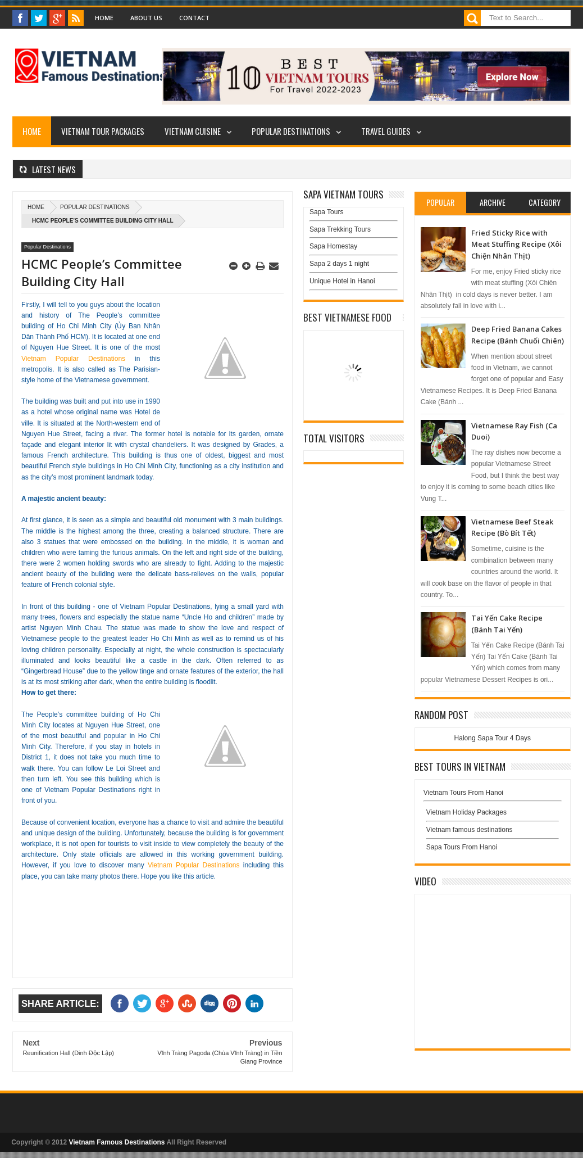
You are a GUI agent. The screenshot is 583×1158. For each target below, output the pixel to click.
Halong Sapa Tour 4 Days (492, 738)
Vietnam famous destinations (469, 830)
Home (104, 17)
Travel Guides (386, 131)
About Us (146, 17)
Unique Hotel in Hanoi (342, 281)
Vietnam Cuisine (193, 131)
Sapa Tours (326, 212)
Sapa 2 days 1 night (339, 264)
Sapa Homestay (333, 246)
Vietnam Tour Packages (102, 131)
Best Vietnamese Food (347, 317)
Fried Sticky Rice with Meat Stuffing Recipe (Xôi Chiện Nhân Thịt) (516, 244)
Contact (194, 17)
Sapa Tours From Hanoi (462, 847)
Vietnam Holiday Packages (492, 815)
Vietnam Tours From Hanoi (463, 793)
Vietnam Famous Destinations (117, 1142)
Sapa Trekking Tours (340, 229)
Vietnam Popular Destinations (73, 359)
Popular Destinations (291, 131)
